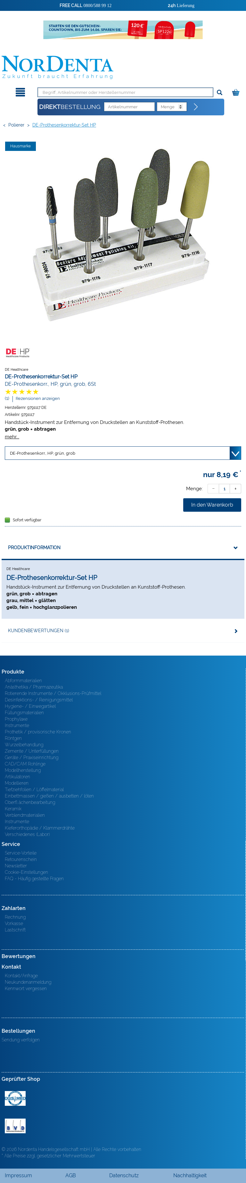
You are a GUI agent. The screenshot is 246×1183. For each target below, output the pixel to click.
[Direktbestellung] (196, 107)
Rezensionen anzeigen (38, 398)
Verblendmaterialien (25, 815)
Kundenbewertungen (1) (38, 630)
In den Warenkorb (212, 505)
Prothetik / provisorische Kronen (38, 731)
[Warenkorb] (236, 91)
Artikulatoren (17, 776)
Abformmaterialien (23, 680)
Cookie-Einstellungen (26, 872)
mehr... (12, 436)
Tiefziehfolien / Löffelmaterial (34, 789)
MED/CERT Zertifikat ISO (15, 1098)
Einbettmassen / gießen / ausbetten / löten (49, 795)
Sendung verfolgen (21, 1039)
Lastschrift (15, 929)
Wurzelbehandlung (24, 744)
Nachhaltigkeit (190, 1175)
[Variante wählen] (123, 453)
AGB (70, 1175)
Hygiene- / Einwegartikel (30, 706)
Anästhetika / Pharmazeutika (34, 687)
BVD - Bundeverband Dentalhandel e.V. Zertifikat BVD (15, 1126)
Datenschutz (124, 1175)
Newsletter (16, 865)
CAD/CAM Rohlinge (25, 763)
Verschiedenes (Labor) (27, 834)
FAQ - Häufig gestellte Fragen (34, 878)
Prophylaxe (16, 719)
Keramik (13, 808)
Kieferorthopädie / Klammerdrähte (40, 828)
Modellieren (17, 783)
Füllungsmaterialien (24, 712)
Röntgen (13, 738)
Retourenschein (21, 859)
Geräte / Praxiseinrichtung (31, 757)
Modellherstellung (23, 770)
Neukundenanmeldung (28, 982)
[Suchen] (219, 93)
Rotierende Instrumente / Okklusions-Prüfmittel (53, 693)
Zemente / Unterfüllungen (32, 751)
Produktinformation (34, 547)
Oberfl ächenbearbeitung (30, 802)
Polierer (16, 125)
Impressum (18, 1175)
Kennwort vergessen (26, 988)
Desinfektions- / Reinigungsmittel (39, 699)
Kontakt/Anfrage (21, 975)
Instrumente (17, 725)
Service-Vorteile (21, 853)
